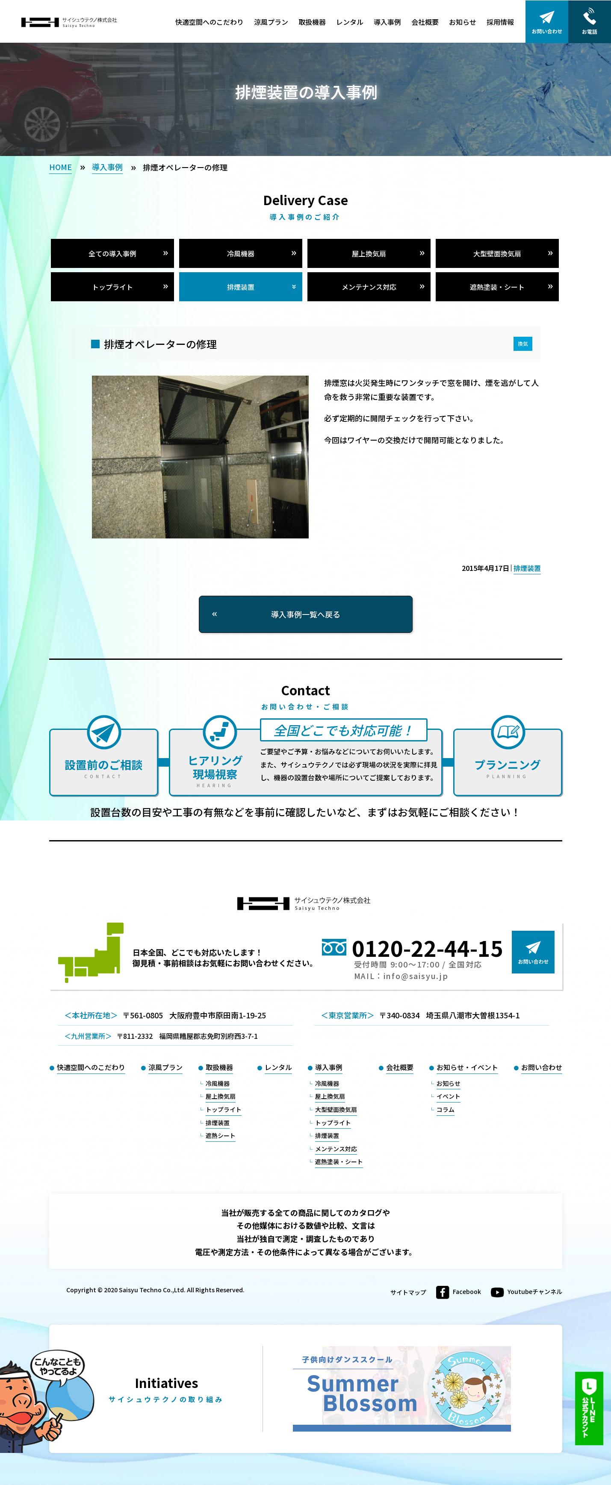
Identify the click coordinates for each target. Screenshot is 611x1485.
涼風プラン (271, 22)
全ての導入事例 (112, 253)
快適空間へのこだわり (209, 22)
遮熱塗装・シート (497, 287)
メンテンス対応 (336, 1148)
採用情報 (500, 22)
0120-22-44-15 (427, 947)
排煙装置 (240, 287)
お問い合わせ (541, 1067)
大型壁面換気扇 (497, 253)
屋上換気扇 (369, 253)
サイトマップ (408, 1292)
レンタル (349, 22)
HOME (60, 166)
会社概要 (425, 22)
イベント (448, 1096)
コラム (446, 1109)
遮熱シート (221, 1135)
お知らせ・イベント (467, 1067)
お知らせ (462, 22)
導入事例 (387, 22)
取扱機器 (312, 22)
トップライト (112, 287)
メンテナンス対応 (369, 287)
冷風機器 (240, 253)
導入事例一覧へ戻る (305, 614)
